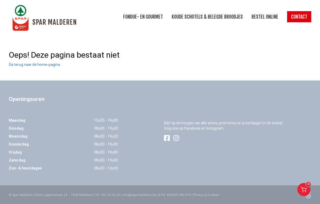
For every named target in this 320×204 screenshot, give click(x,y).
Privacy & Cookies (206, 195)
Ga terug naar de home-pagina (34, 64)
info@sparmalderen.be (139, 195)
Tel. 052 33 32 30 (107, 195)
